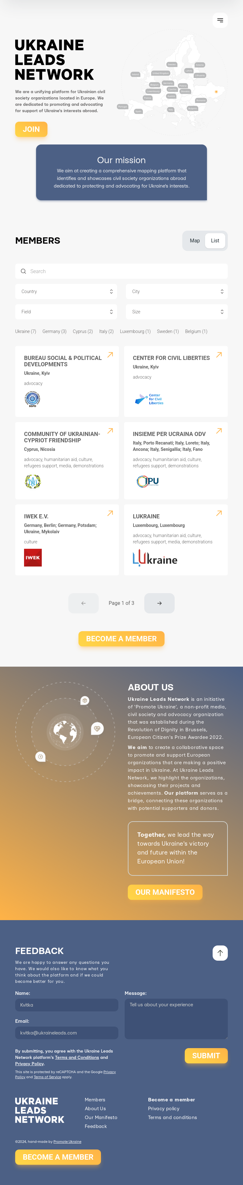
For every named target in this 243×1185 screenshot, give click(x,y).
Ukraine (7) (25, 331)
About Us (95, 1108)
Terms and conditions (172, 1117)
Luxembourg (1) (135, 331)
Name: (22, 993)
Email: (22, 1021)
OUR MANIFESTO (165, 892)
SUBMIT (206, 1055)
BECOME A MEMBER (121, 638)
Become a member (171, 1100)
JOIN (31, 129)
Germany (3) (54, 331)
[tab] (195, 240)
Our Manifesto (101, 1117)
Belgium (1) (196, 331)
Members (95, 1100)
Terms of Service (47, 1077)
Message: (135, 993)
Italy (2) (106, 331)
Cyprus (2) (83, 331)
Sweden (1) (168, 331)
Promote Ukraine (67, 1141)
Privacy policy (164, 1108)
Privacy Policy (29, 1064)
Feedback (96, 1126)
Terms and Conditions (77, 1057)
